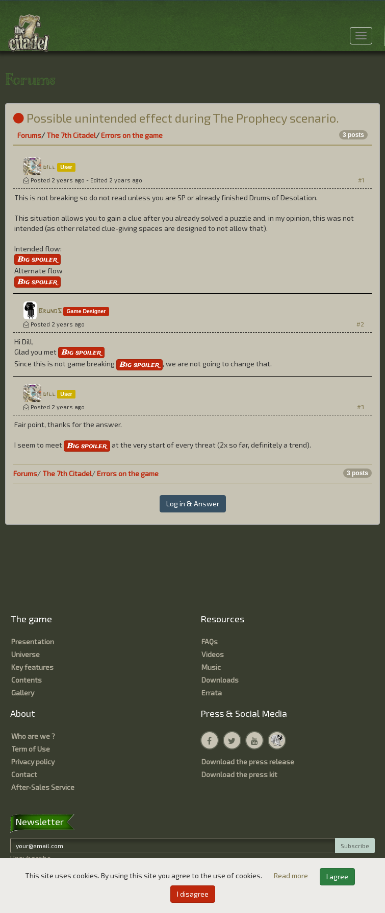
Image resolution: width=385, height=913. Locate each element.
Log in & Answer (192, 503)
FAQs (209, 641)
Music (211, 667)
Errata (211, 692)
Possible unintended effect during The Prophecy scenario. (176, 117)
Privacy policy (33, 761)
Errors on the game (132, 135)
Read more (292, 875)
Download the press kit (239, 774)
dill (49, 167)
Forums (29, 135)
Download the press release (247, 761)
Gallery (22, 692)
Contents (26, 679)
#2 (360, 324)
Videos (212, 654)
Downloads (220, 679)
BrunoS (50, 311)
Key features (32, 667)
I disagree (193, 893)
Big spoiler (37, 259)
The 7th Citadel (71, 135)
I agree (337, 876)
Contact (24, 774)
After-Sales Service (42, 787)
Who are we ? (33, 736)
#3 (360, 407)
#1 (361, 180)
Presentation (32, 641)
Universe (25, 654)
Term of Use (30, 748)
